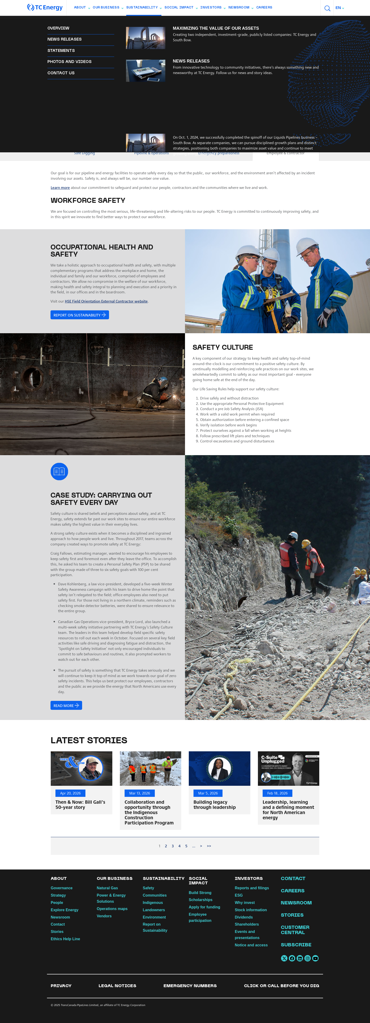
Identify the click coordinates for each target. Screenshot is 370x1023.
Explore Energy (64, 910)
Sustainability (143, 8)
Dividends (244, 917)
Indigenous (110, 21)
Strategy (58, 895)
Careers (264, 7)
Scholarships (200, 900)
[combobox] (340, 8)
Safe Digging (84, 153)
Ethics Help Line (65, 939)
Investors (212, 8)
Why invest (245, 903)
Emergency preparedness (218, 153)
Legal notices (117, 986)
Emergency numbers (190, 986)
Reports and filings (252, 888)
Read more (63, 705)
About (82, 8)
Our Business (108, 8)
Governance (61, 888)
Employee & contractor (286, 153)
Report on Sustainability (150, 21)
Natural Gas (107, 888)
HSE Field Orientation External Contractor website (106, 301)
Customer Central (295, 930)
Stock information (251, 910)
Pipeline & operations (151, 153)
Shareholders (247, 924)
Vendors (104, 916)
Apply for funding (204, 907)
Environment (222, 21)
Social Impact (181, 8)
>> (209, 846)
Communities (81, 21)
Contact (58, 924)
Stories (57, 932)
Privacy (61, 986)
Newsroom (240, 8)
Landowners (192, 21)
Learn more (60, 187)
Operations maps (112, 909)
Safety (57, 21)
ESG (239, 895)
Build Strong (200, 893)
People (57, 903)
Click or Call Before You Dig (281, 986)
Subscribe (296, 945)
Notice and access (251, 945)
